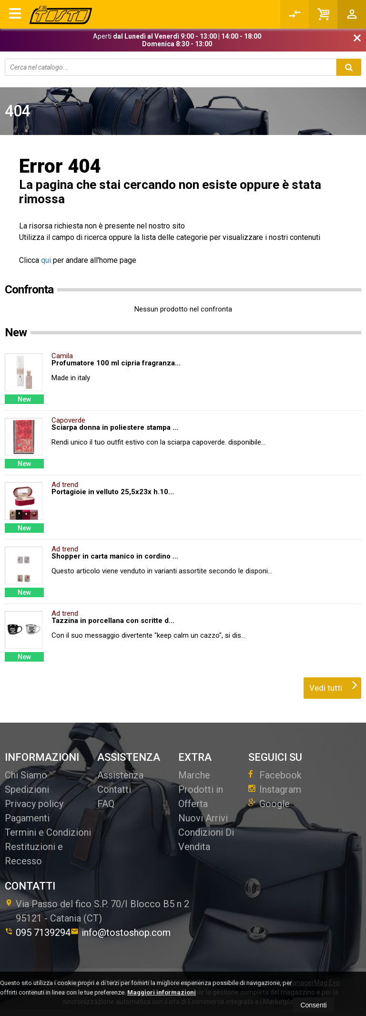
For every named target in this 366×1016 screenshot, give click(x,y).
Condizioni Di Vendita (206, 839)
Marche (194, 775)
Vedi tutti (333, 685)
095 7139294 (38, 932)
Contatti (114, 789)
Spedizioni (27, 789)
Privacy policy (34, 803)
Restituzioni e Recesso (34, 854)
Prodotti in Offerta (200, 796)
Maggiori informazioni (161, 992)
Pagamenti (27, 818)
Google (269, 803)
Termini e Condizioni (48, 832)
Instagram (274, 789)
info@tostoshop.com (121, 932)
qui (46, 260)
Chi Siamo (26, 775)
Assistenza (120, 775)
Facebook (275, 775)
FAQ (105, 803)
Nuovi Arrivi (203, 818)
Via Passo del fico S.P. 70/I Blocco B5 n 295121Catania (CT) (97, 911)
